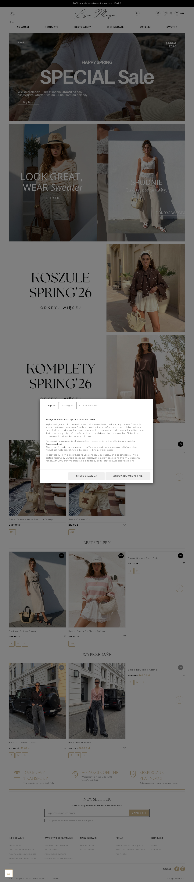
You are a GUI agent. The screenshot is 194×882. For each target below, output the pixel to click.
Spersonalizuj (86, 476)
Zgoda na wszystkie (128, 476)
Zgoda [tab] (52, 405)
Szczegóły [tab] (67, 405)
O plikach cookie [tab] (88, 405)
